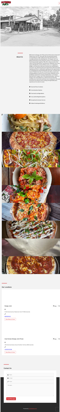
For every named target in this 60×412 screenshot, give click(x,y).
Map (54, 306)
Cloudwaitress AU (33, 408)
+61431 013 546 (8, 349)
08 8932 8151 (8, 316)
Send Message (11, 399)
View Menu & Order (10, 319)
